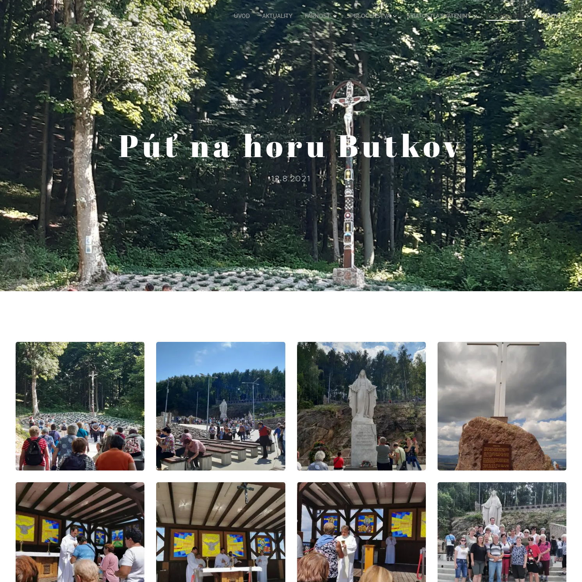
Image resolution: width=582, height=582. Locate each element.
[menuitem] (262, 16)
